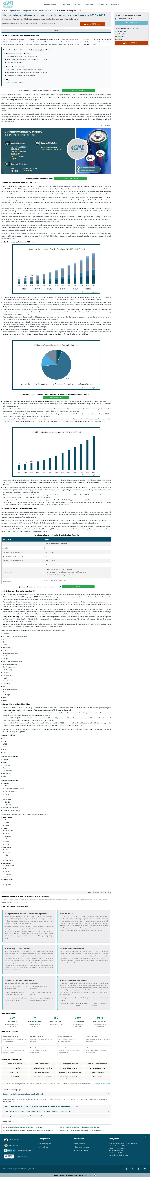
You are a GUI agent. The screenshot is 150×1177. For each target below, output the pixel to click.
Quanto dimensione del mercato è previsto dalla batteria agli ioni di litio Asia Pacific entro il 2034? (56, 1111)
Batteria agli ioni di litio (46, 11)
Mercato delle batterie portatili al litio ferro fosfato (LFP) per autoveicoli (29, 1130)
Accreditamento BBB (34, 1021)
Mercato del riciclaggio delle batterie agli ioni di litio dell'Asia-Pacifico (82, 1130)
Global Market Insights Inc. (11, 1169)
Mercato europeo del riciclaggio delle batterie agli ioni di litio (79, 1127)
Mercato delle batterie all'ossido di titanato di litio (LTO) (24, 1127)
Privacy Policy (87, 1175)
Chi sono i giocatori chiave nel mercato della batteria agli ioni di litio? (56, 1116)
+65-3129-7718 (117, 1153)
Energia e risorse (13, 11)
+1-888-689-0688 (120, 1148)
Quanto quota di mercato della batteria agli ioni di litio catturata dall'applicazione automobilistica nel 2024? (56, 1106)
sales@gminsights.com (120, 1155)
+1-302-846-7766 (117, 1150)
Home (4, 11)
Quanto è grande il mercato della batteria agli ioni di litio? (56, 1094)
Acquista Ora (131, 23)
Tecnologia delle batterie (29, 11)
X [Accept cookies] (94, 1175)
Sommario (56, 31)
